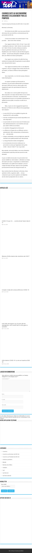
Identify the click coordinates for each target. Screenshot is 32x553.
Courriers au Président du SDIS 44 (11, 456)
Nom (3, 394)
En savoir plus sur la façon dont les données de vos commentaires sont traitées (15, 417)
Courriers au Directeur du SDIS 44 (11, 454)
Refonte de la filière (7, 465)
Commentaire (5, 378)
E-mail (3, 399)
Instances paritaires (7, 459)
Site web (4, 404)
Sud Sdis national (7, 475)
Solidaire (5, 467)
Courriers (5, 451)
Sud (4, 470)
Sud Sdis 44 (5, 473)
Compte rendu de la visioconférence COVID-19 (15, 290)
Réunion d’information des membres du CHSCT (16, 256)
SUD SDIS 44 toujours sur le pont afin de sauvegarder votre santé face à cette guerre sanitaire (15, 325)
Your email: (3, 484)
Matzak (4, 462)
